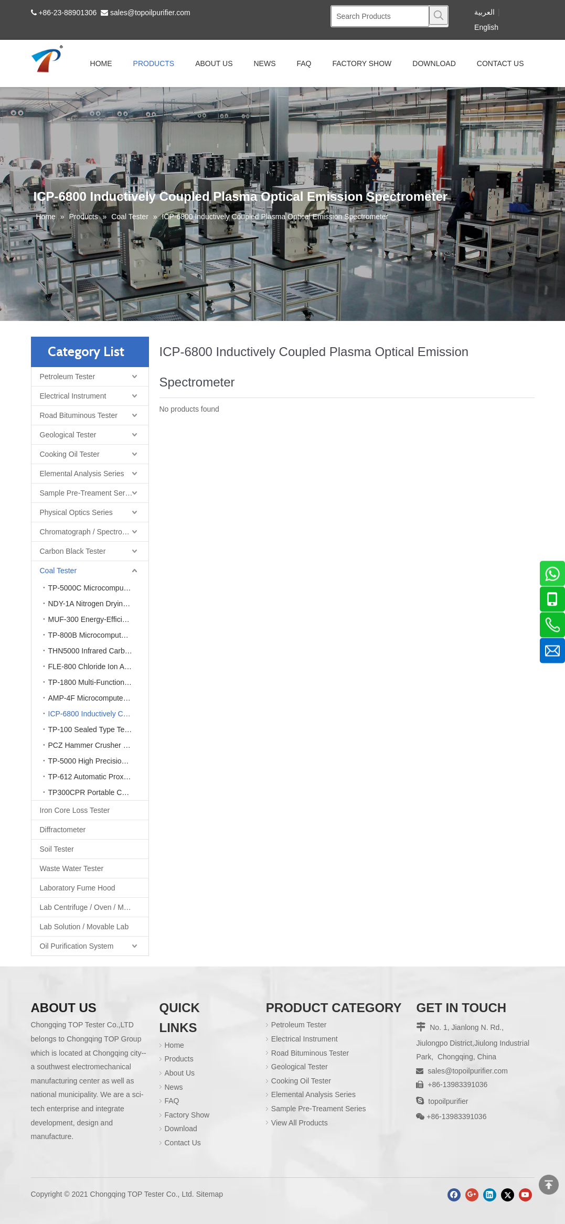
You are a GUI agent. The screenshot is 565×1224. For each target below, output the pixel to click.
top (549, 1185)
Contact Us (183, 1143)
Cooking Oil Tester (70, 454)
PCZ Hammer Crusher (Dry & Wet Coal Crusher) (98, 745)
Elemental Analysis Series (82, 473)
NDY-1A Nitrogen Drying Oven (97, 603)
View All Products (299, 1123)
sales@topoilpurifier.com (150, 12)
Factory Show (187, 1115)
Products (179, 1059)
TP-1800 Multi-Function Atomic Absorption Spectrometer (98, 682)
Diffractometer (63, 829)
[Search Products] (380, 16)
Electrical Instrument (73, 396)
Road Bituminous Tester (79, 415)
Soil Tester (57, 849)
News (174, 1087)
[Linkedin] (489, 1194)
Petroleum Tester (67, 376)
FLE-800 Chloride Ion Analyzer (98, 666)
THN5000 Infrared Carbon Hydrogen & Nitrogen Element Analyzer (98, 651)
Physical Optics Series (76, 512)
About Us (180, 1073)
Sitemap (209, 1194)
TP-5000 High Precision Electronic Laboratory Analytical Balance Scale (98, 761)
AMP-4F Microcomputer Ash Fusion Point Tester (98, 698)
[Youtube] (525, 1194)
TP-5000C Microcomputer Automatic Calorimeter (98, 588)
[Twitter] (507, 1194)
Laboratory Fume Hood (77, 888)
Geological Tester (68, 435)
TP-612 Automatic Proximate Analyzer (98, 776)
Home (174, 1045)
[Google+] (471, 1194)
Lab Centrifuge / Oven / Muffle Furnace (94, 907)
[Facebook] (454, 1194)
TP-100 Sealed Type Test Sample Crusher (98, 729)
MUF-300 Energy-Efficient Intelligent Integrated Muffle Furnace (98, 619)
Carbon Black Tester (73, 551)
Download (181, 1128)
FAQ (172, 1101)
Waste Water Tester (72, 868)
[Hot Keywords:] (438, 15)
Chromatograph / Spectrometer (90, 532)
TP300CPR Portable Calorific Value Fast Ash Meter (98, 792)
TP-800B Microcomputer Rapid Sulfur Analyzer (98, 635)
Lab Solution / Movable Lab (84, 926)
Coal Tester (58, 570)
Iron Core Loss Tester (75, 810)
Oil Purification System (77, 946)
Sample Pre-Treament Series (87, 493)
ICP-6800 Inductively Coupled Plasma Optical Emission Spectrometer (98, 714)
